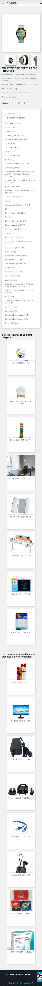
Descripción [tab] (11, 114)
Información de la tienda (18, 975)
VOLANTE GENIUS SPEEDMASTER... (21, 798)
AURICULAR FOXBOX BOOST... (21, 875)
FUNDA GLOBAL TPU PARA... (21, 633)
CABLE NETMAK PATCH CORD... (21, 836)
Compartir (13, 103)
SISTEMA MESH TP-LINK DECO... (21, 952)
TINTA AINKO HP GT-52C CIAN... (21, 440)
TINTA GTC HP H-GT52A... (21, 682)
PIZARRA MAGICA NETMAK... (21, 594)
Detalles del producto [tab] (16, 118)
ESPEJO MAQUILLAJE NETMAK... (21, 517)
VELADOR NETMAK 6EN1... (21, 363)
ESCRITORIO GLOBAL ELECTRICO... (21, 479)
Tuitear (18, 103)
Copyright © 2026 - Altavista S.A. (21, 983)
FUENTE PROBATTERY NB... (21, 759)
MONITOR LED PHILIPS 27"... (21, 721)
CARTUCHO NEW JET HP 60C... (21, 913)
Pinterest (24, 103)
